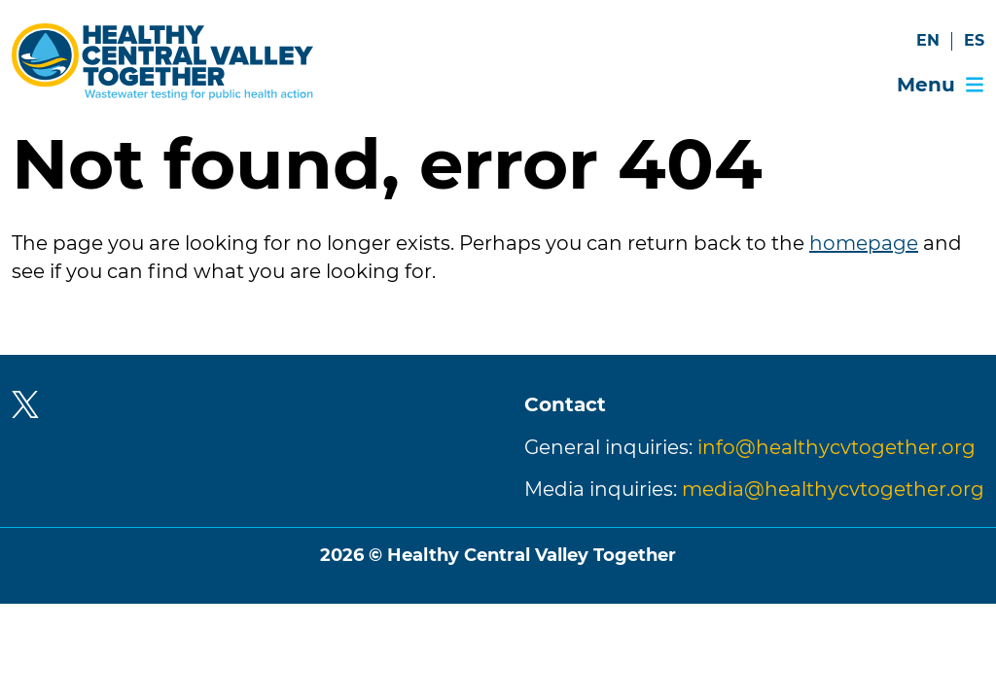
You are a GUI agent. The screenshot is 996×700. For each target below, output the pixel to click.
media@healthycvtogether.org (833, 489)
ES (974, 40)
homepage (863, 243)
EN (928, 40)
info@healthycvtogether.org (836, 447)
